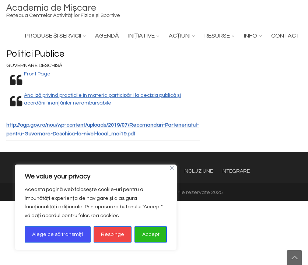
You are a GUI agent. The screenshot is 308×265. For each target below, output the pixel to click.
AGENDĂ (107, 36)
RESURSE (217, 36)
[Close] (172, 168)
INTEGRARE (235, 171)
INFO (250, 36)
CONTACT (285, 36)
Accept (151, 234)
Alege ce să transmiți (57, 234)
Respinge (112, 234)
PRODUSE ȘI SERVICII (53, 36)
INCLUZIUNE (198, 171)
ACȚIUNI (179, 36)
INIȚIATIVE (141, 36)
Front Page (37, 74)
